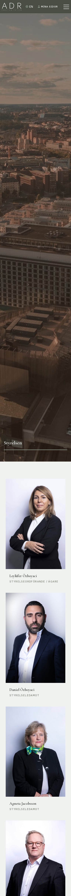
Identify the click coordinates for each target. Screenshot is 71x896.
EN (29, 6)
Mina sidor (48, 6)
